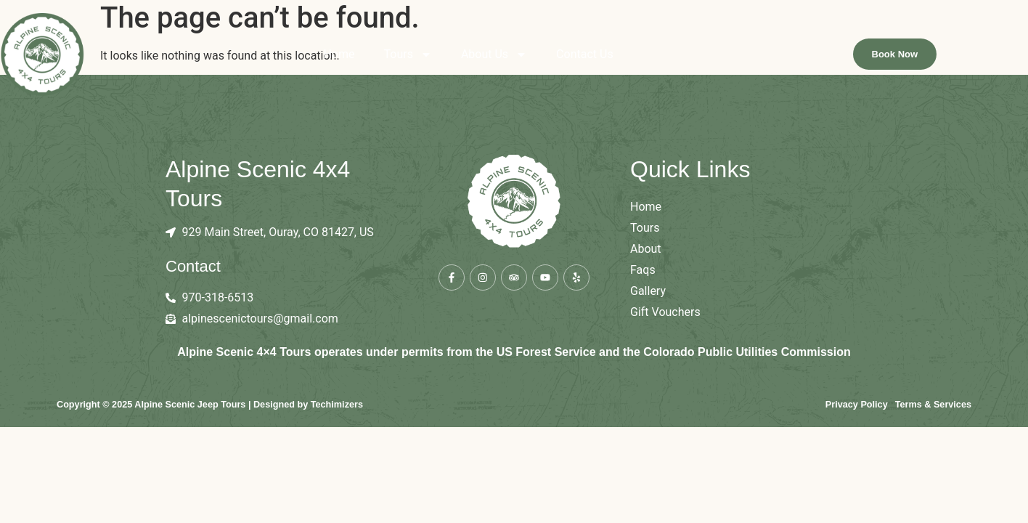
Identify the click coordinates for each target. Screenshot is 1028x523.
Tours (453, 54)
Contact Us (630, 54)
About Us (540, 54)
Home (384, 54)
